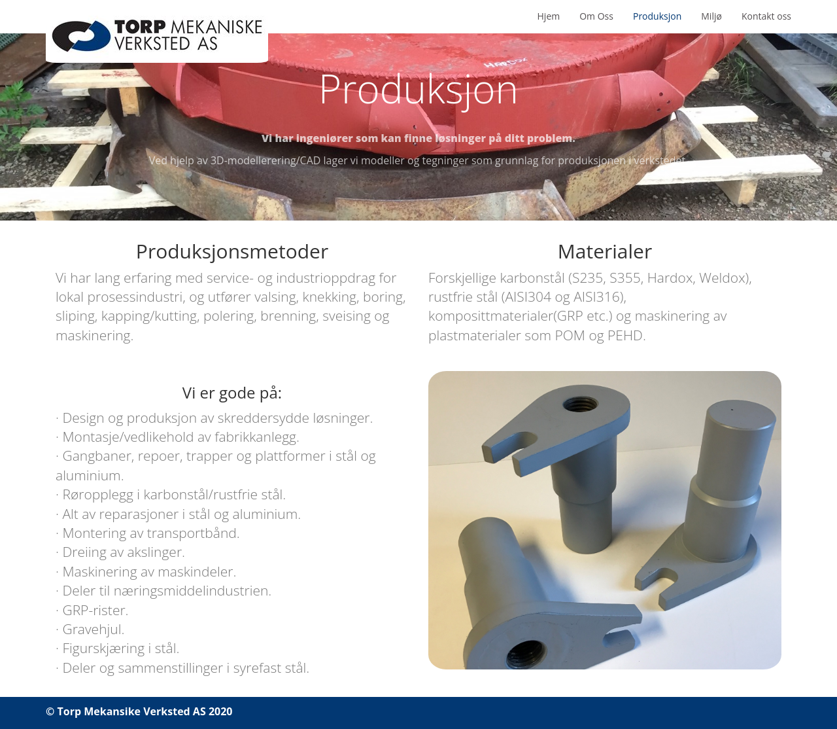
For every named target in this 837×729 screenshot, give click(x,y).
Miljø (711, 16)
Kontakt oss (766, 16)
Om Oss (596, 16)
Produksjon (657, 16)
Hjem (549, 16)
